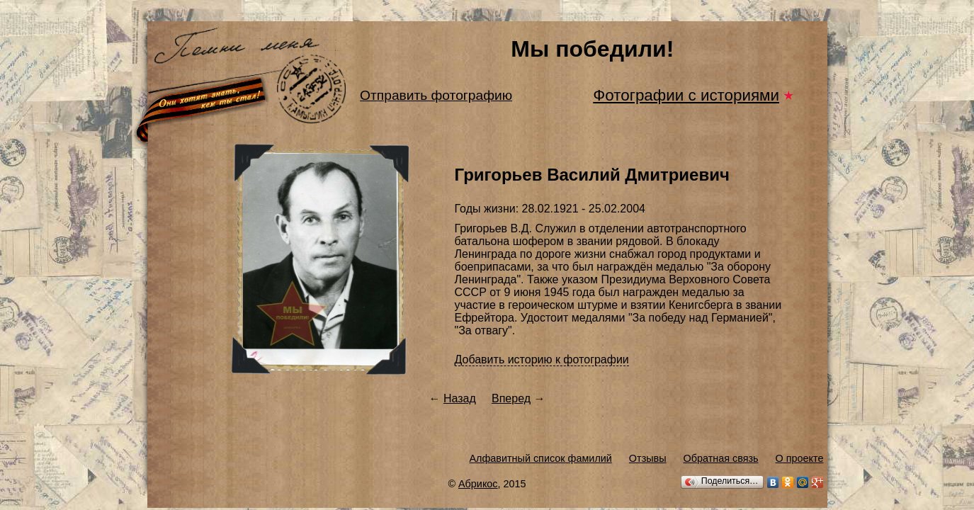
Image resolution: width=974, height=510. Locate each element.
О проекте (800, 458)
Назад (459, 398)
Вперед (511, 398)
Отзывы (648, 458)
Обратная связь (721, 458)
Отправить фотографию (436, 95)
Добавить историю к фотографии (542, 359)
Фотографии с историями (686, 95)
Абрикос (478, 483)
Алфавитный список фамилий (540, 458)
